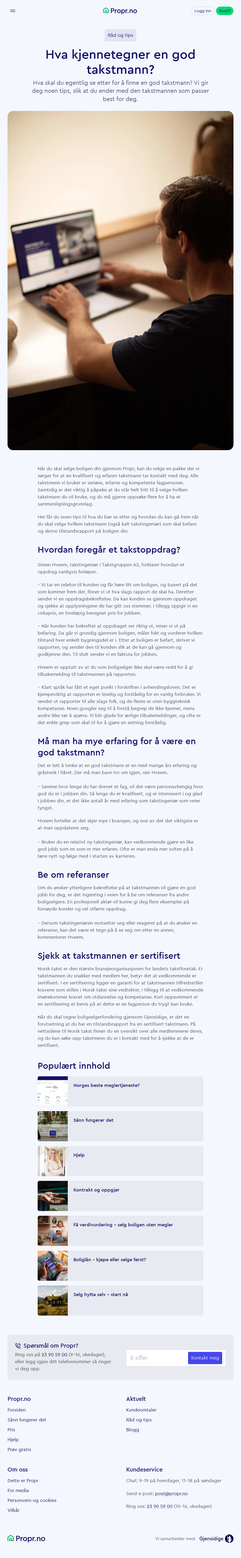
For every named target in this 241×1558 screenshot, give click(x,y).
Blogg (132, 1429)
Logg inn (202, 11)
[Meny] (13, 11)
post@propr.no (171, 1493)
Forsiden (17, 1410)
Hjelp (13, 1439)
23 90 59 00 (54, 1354)
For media (18, 1490)
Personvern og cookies (32, 1500)
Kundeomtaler (141, 1410)
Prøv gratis (19, 1449)
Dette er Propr (23, 1480)
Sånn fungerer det (27, 1420)
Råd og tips (139, 1420)
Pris (11, 1429)
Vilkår (14, 1510)
